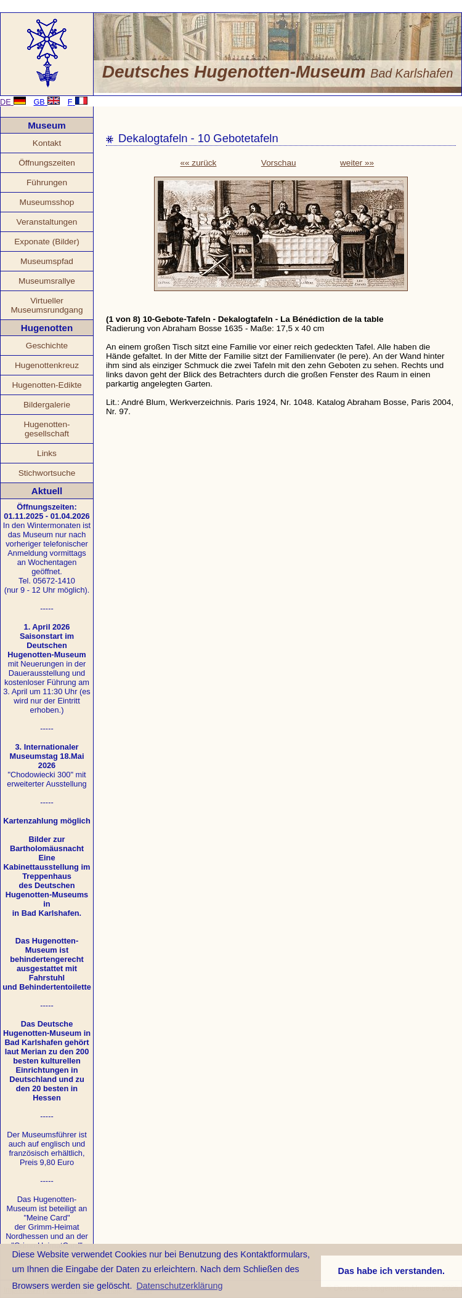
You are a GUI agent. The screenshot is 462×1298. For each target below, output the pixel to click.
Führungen (46, 182)
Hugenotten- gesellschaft (46, 429)
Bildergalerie (46, 404)
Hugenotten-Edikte (46, 385)
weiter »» (357, 162)
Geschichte (47, 345)
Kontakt (47, 143)
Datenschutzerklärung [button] (179, 1286)
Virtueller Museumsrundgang (46, 305)
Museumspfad (46, 261)
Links (47, 453)
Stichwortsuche (47, 473)
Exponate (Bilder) (46, 241)
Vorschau (278, 162)
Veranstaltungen (47, 221)
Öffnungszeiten (46, 162)
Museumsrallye (46, 281)
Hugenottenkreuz (47, 365)
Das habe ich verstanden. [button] (391, 1271)
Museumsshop (47, 202)
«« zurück (198, 162)
